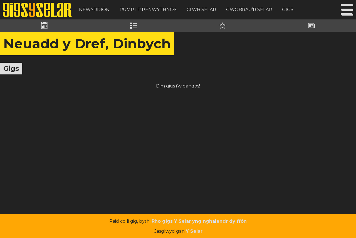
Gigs (287, 9)
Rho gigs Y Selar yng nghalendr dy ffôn (199, 221)
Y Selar (194, 231)
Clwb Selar (201, 9)
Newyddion (94, 9)
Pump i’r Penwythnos (148, 9)
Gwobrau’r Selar (249, 9)
